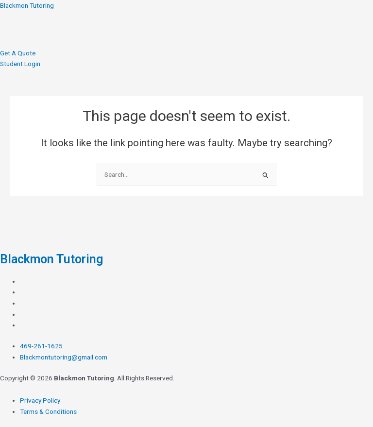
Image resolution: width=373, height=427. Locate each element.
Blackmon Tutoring (27, 5)
